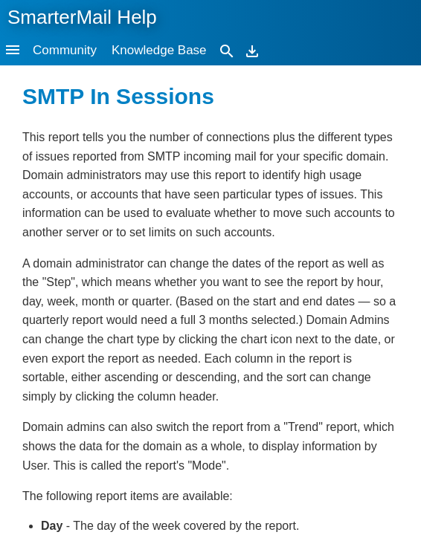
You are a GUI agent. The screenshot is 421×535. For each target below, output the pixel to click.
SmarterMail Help (82, 17)
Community (65, 50)
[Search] (227, 50)
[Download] (252, 50)
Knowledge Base (159, 50)
